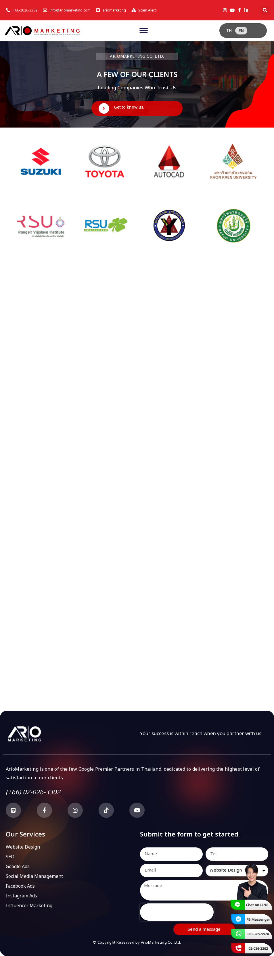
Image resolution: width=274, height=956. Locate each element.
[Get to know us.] (104, 108)
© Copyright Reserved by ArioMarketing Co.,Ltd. (137, 942)
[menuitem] (229, 30)
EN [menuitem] (241, 30)
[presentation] (177, 912)
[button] (265, 10)
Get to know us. (129, 107)
